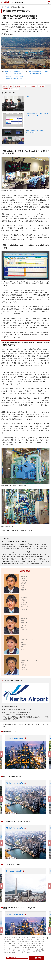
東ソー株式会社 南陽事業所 (14, 871)
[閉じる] (48, 938)
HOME (2, 7)
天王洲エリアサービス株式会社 (15, 783)
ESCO (29, 96)
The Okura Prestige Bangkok (15, 738)
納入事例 (7, 7)
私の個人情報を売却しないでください (17, 958)
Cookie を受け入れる (36, 958)
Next (49, 754)
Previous (1, 754)
